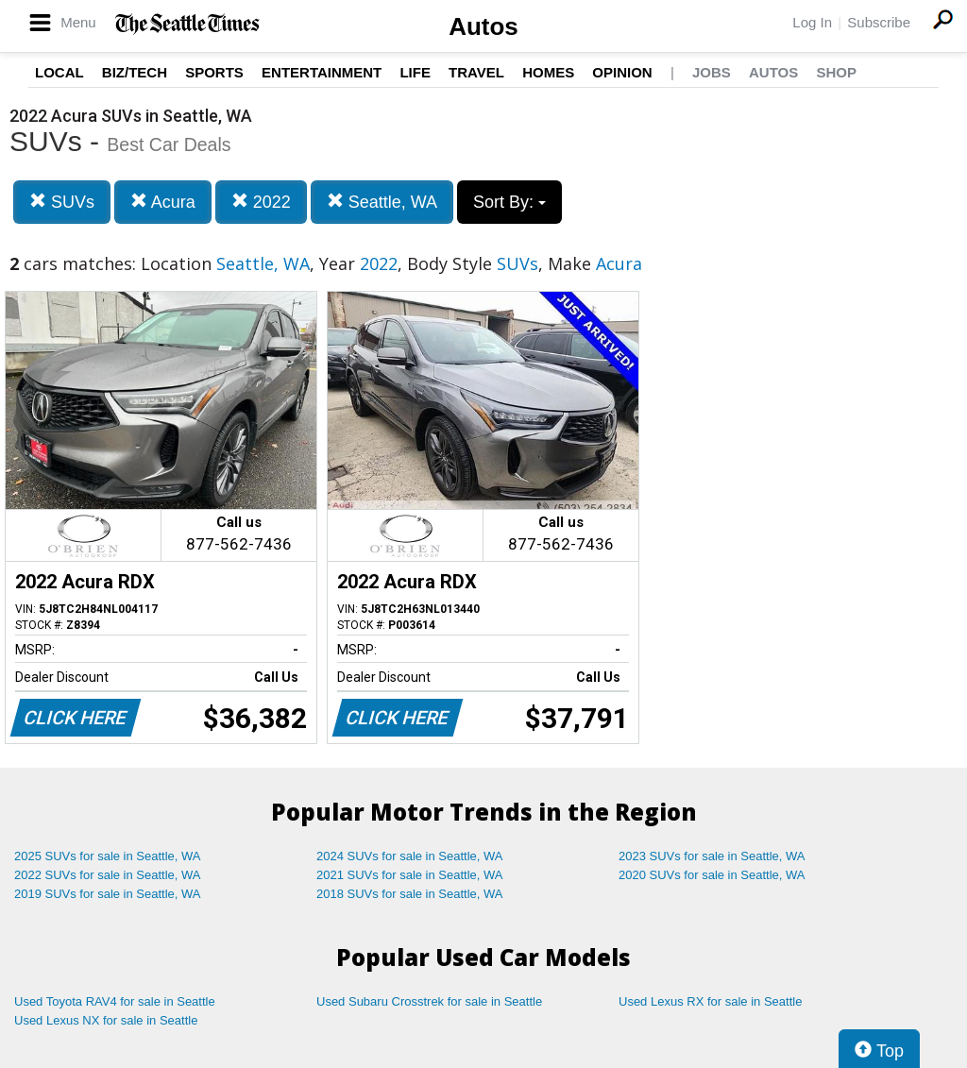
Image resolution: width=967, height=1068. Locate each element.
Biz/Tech (134, 72)
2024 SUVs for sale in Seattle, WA (409, 856)
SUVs (61, 202)
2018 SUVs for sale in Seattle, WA (409, 894)
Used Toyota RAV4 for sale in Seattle (114, 1001)
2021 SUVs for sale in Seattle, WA (409, 875)
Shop (836, 72)
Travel (476, 72)
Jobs (711, 72)
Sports (214, 72)
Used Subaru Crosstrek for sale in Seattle (429, 1001)
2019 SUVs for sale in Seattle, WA (107, 894)
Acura (162, 202)
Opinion (622, 72)
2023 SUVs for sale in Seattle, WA (712, 856)
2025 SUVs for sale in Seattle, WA (107, 856)
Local (59, 72)
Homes (548, 72)
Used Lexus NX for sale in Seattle (105, 1020)
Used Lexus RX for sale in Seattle (710, 1001)
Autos (483, 26)
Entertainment (322, 72)
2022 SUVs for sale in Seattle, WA (107, 875)
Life (415, 72)
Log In (812, 22)
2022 (261, 202)
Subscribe (878, 22)
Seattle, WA (382, 202)
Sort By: (509, 202)
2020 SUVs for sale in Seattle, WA (712, 875)
